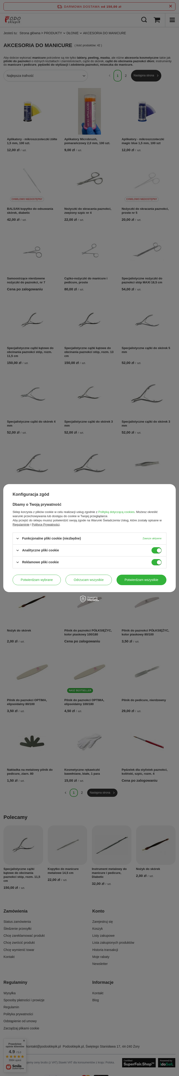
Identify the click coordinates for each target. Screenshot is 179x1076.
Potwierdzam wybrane (37, 580)
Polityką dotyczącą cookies (116, 511)
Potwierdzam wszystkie (141, 580)
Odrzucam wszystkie (88, 580)
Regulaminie (21, 524)
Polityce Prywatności (45, 524)
